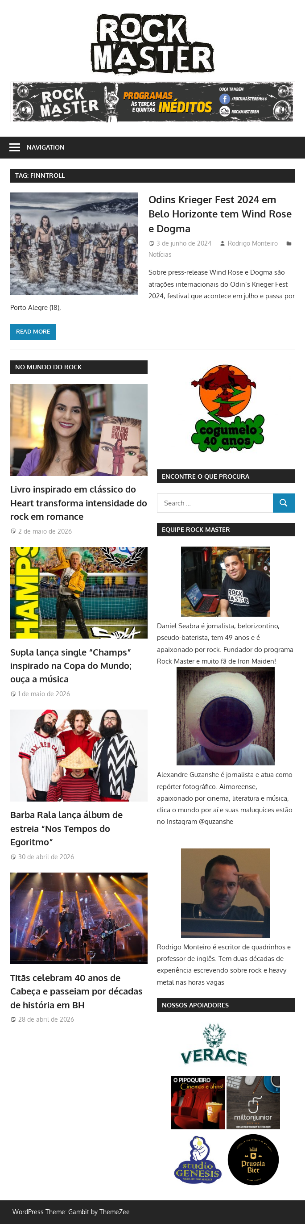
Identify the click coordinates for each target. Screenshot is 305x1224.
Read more (33, 331)
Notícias (160, 254)
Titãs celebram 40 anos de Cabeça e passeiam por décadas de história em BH (76, 991)
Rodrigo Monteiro (253, 243)
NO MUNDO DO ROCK (48, 367)
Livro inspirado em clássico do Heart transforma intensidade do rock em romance (78, 502)
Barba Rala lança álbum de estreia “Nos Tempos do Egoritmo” (66, 828)
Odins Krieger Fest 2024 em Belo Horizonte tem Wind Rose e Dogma (220, 213)
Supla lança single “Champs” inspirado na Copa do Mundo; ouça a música (70, 665)
